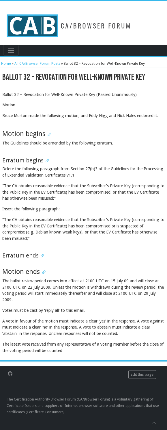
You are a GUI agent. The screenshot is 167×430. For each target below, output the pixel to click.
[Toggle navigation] (10, 50)
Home (6, 63)
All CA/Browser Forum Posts (37, 63)
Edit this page (142, 374)
